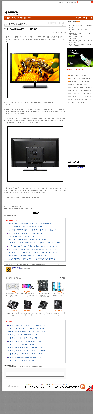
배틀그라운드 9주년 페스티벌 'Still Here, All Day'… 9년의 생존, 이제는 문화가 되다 (80, 88)
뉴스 (73, 72)
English (53, 2)
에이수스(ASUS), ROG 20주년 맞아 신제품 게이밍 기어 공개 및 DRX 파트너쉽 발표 (80, 97)
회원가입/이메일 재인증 (72, 2)
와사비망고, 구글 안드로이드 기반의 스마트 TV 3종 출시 (22, 335)
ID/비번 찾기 (62, 2)
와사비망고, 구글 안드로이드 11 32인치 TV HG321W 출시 (24, 341)
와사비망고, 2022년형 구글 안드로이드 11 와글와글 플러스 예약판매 (26, 351)
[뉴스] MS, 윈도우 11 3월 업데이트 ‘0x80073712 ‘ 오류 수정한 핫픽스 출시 (29, 223)
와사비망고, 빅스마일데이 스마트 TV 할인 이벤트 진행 (22, 338)
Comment (9, 371)
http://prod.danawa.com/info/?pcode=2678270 (19, 209)
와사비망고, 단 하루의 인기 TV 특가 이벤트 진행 (20, 344)
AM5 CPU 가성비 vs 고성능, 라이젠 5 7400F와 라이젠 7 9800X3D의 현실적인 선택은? (80, 94)
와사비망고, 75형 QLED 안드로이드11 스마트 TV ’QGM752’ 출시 (26, 325)
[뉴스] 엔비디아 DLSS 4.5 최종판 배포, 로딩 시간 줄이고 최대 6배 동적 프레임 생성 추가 (31, 230)
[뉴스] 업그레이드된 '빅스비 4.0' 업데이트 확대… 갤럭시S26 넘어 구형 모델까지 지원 (31, 259)
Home (62, 25)
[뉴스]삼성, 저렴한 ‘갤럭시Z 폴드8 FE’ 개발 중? (21, 236)
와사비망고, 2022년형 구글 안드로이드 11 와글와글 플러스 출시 (25, 347)
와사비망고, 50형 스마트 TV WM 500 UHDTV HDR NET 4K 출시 (26, 354)
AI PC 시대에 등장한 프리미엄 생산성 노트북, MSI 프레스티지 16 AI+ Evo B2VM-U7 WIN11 (80, 85)
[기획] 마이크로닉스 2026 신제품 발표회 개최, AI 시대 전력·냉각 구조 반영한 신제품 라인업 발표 (34, 243)
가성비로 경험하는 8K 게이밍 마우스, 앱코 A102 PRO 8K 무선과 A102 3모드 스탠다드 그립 (80, 100)
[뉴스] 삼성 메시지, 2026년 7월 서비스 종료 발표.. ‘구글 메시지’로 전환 (27, 255)
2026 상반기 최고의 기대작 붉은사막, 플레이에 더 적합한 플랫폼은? (80, 79)
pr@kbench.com (25, 268)
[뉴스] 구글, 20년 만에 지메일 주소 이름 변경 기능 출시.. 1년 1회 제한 (26, 239)
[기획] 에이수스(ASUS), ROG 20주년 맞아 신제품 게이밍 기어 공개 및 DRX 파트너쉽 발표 (32, 252)
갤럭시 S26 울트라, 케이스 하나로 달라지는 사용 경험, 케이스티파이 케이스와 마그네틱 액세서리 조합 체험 (80, 76)
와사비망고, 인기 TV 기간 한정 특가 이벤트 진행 (20, 360)
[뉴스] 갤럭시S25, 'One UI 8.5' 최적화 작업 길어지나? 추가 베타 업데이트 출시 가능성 (31, 249)
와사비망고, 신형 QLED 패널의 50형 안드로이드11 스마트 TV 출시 (26, 331)
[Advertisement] (33, 10)
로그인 (57, 2)
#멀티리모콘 (14, 215)
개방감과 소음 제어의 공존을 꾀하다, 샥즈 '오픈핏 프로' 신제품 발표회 (80, 103)
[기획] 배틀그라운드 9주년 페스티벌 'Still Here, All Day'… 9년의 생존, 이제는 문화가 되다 (32, 246)
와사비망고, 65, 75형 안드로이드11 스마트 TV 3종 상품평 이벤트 (25, 328)
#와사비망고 (9, 215)
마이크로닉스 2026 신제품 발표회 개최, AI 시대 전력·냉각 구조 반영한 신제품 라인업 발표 (80, 91)
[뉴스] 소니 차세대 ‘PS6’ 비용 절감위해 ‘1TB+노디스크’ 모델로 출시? (27, 227)
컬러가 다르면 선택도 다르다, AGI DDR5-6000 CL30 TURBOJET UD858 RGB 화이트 (79, 82)
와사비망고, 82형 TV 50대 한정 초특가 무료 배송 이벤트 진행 (24, 357)
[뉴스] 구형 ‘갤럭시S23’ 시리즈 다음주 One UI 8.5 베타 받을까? (25, 233)
